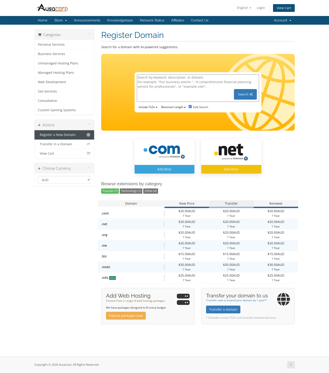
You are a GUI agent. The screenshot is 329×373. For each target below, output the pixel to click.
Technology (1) (131, 191)
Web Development (52, 82)
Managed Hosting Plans (56, 73)
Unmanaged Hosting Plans (58, 63)
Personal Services (51, 44)
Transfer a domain (223, 309)
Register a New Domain (64, 135)
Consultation (47, 101)
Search (245, 94)
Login (261, 7)
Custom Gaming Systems (57, 110)
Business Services (51, 54)
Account (282, 20)
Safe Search (198, 107)
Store (60, 20)
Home (43, 20)
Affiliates (177, 20)
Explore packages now (126, 315)
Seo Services (47, 91)
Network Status (152, 20)
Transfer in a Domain (64, 144)
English (244, 7)
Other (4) (151, 191)
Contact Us (199, 20)
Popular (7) (110, 191)
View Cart (284, 8)
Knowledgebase (120, 20)
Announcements (87, 20)
